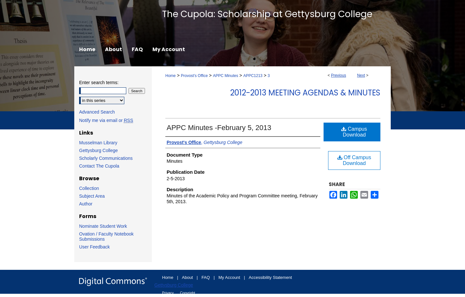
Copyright (187, 293)
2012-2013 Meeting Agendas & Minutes (305, 92)
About (188, 277)
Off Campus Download (354, 160)
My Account (230, 277)
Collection (89, 188)
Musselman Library (98, 142)
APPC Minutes (225, 75)
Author (85, 203)
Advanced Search (97, 112)
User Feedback (94, 246)
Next (361, 75)
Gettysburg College (98, 150)
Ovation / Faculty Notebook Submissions (106, 236)
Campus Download (354, 132)
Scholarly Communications (106, 158)
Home (170, 75)
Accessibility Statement (270, 277)
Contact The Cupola (99, 166)
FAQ (206, 277)
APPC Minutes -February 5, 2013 (219, 128)
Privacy (168, 293)
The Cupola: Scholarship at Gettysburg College (267, 14)
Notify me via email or (106, 120)
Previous (338, 75)
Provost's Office (194, 75)
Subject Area (92, 196)
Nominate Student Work (103, 226)
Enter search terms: (99, 82)
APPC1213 (252, 75)
